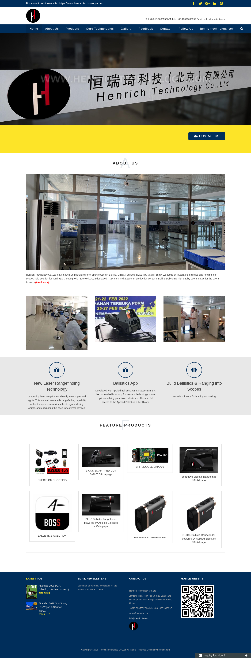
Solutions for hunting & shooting (194, 91)
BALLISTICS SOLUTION (52, 535)
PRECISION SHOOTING (52, 479)
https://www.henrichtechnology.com (81, 3)
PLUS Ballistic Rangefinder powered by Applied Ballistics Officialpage (101, 523)
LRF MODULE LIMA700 (150, 466)
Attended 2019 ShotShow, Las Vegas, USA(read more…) (53, 607)
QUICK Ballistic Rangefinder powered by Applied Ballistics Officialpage (199, 540)
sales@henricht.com (214, 19)
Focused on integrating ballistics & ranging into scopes (60, 67)
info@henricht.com (138, 618)
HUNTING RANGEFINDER (150, 537)
